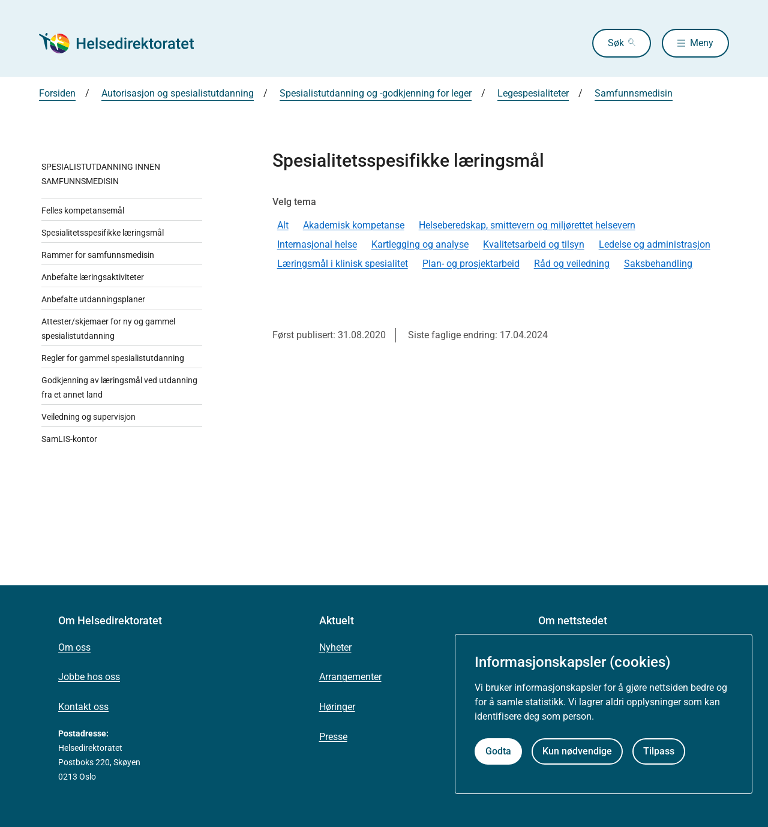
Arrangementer (350, 676)
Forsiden (57, 93)
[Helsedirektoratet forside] (125, 43)
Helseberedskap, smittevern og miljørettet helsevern (527, 225)
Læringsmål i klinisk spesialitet (342, 263)
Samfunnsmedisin (634, 93)
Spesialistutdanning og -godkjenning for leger (376, 93)
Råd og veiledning (572, 263)
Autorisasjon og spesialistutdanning (177, 93)
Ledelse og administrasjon (654, 244)
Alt (283, 225)
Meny (701, 43)
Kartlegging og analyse (420, 244)
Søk (616, 43)
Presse (333, 736)
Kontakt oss (83, 706)
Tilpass (658, 751)
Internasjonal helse (317, 244)
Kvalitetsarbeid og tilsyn (533, 244)
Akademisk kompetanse (353, 225)
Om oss (74, 647)
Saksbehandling (658, 263)
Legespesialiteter (533, 93)
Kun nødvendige (577, 751)
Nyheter (335, 647)
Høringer (337, 706)
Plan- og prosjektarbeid (471, 263)
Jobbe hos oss (89, 676)
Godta (498, 751)
